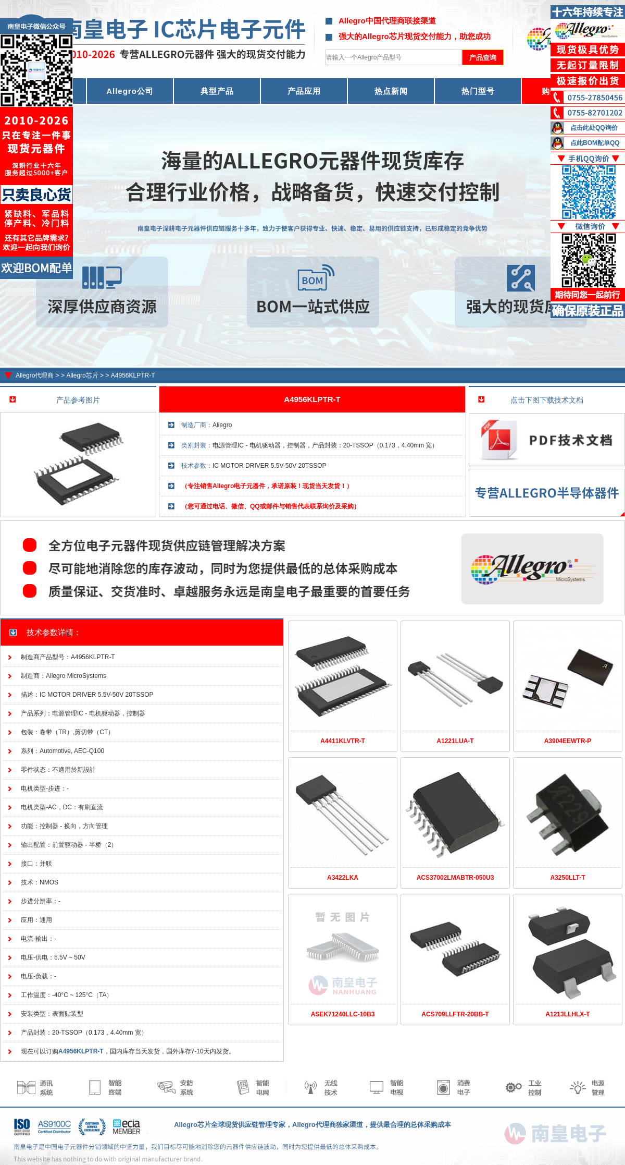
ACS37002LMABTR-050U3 (455, 877)
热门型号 (478, 91)
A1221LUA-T (454, 741)
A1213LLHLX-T (567, 1014)
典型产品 (217, 91)
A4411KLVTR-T (342, 741)
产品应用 (304, 91)
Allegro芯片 (82, 375)
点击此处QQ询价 (594, 127)
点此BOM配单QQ (595, 143)
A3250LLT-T (567, 877)
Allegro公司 (130, 91)
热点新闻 (391, 91)
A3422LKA (342, 877)
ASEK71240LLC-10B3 (343, 1014)
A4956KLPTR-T (133, 375)
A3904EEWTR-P (568, 741)
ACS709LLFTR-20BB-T (455, 1014)
